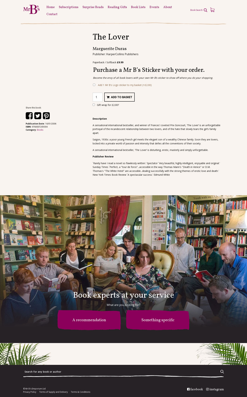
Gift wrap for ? (106, 105)
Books (40, 129)
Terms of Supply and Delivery (53, 392)
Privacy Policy (29, 392)
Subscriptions (68, 7)
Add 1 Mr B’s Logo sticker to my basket (125, 85)
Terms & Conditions (80, 392)
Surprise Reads (93, 7)
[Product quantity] (98, 97)
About (167, 7)
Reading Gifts (117, 7)
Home (50, 7)
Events (154, 7)
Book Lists (138, 7)
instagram (216, 389)
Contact (51, 14)
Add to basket (121, 97)
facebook (196, 389)
